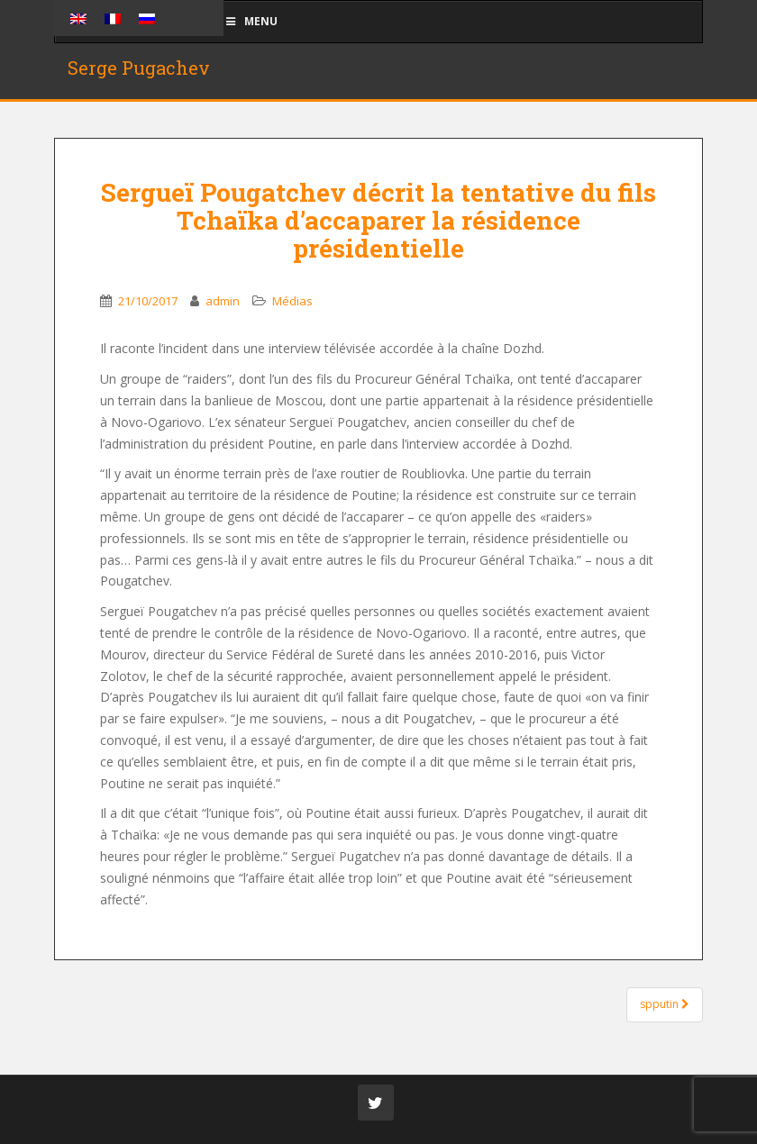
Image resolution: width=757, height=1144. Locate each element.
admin (222, 301)
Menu (250, 21)
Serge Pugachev (139, 67)
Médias (292, 301)
